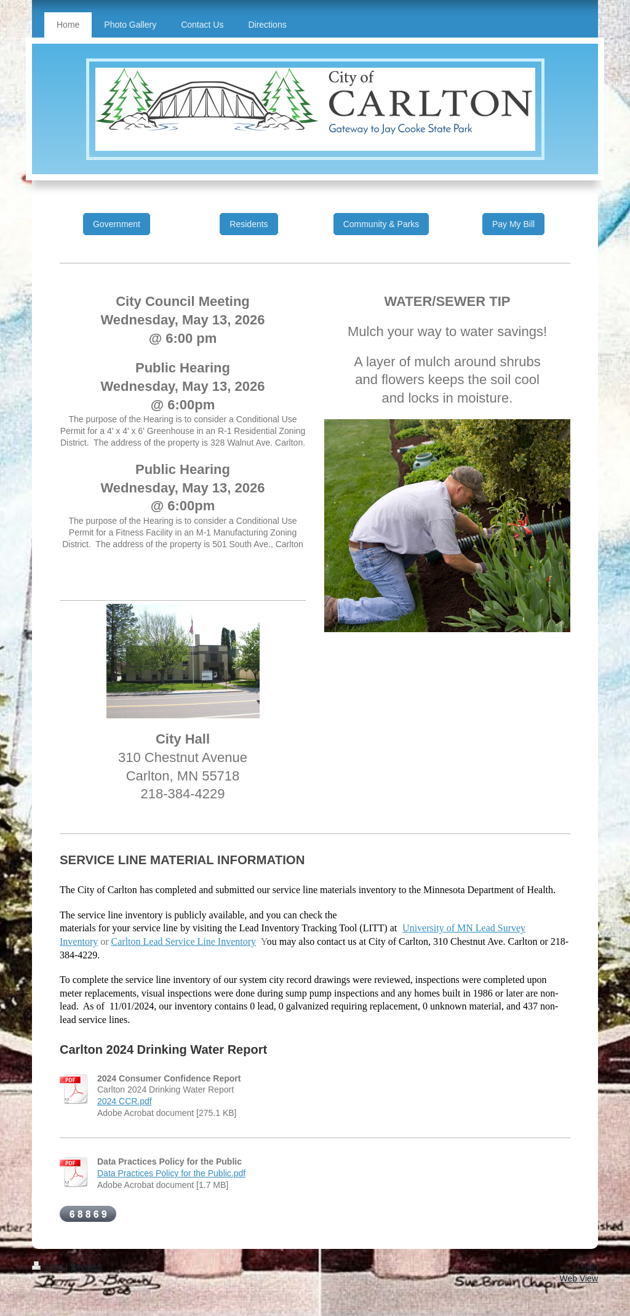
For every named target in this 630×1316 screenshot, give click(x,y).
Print (49, 1267)
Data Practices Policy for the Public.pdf (171, 1173)
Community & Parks (381, 224)
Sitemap (86, 1267)
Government (116, 224)
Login (587, 1267)
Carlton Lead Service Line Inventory (183, 941)
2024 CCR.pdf (124, 1101)
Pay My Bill (513, 224)
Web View (578, 1278)
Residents (248, 224)
